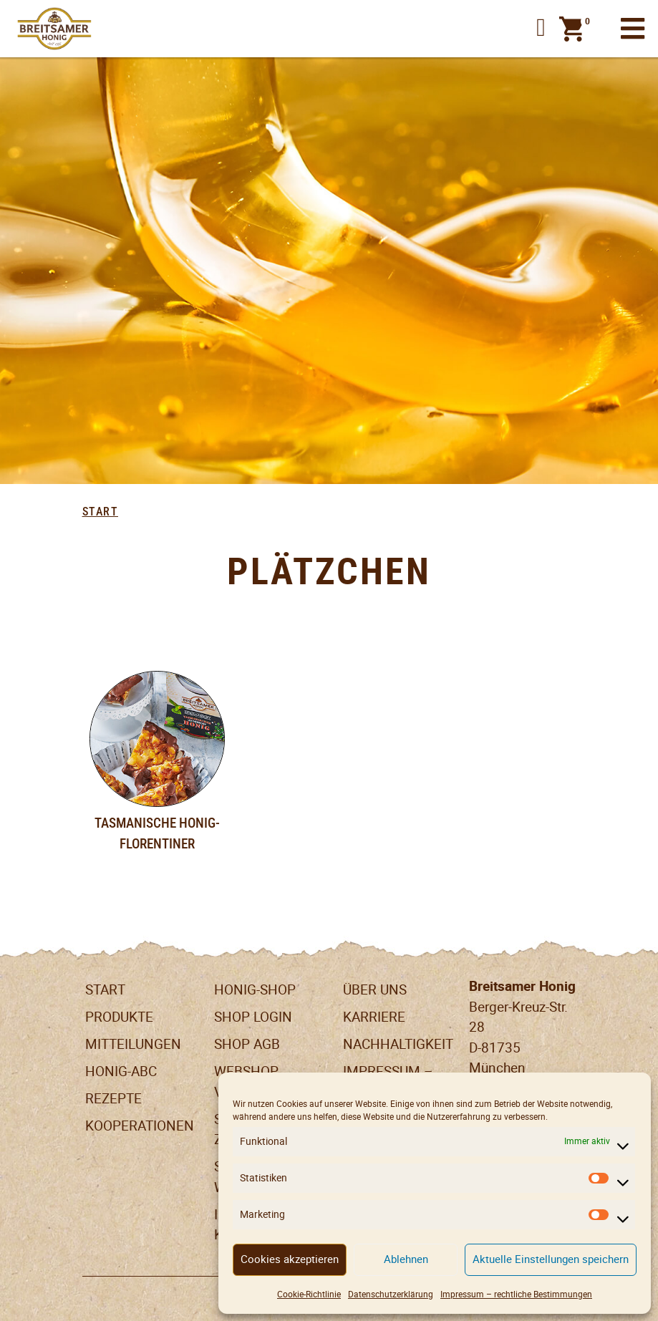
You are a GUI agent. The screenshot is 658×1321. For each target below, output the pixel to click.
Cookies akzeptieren (290, 1259)
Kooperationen (139, 1126)
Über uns (375, 990)
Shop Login (253, 1017)
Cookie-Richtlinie (309, 1294)
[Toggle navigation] (632, 29)
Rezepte (113, 1098)
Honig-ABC (121, 1071)
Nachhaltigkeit (398, 1044)
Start (100, 511)
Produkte (119, 1017)
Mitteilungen (133, 1044)
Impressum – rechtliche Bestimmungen (516, 1294)
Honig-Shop (255, 990)
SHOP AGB (247, 1044)
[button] (541, 28)
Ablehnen (406, 1259)
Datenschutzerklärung (390, 1294)
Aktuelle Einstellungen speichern (551, 1259)
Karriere (374, 1017)
